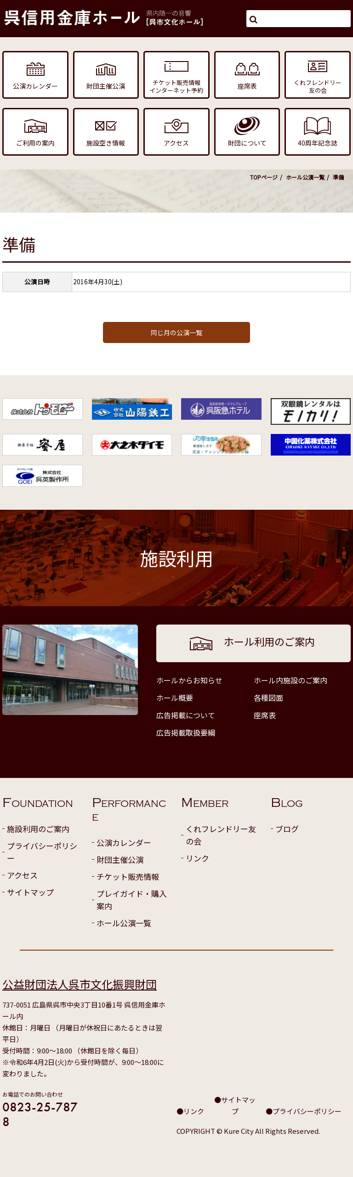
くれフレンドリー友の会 (221, 835)
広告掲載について (185, 715)
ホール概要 (174, 697)
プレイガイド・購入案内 (132, 900)
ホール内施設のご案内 (290, 680)
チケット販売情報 (128, 876)
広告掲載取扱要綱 (185, 732)
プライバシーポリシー (42, 852)
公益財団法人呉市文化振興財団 (79, 984)
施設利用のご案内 (38, 828)
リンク (197, 858)
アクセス (22, 875)
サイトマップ (30, 892)
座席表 (265, 715)
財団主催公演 (120, 859)
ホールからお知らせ (189, 680)
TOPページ (264, 177)
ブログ (287, 828)
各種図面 (268, 697)
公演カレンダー (124, 842)
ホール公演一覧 (305, 177)
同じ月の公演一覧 (176, 332)
